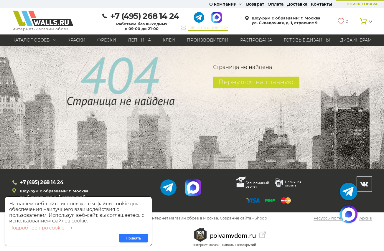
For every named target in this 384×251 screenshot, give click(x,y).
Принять (133, 238)
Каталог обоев (31, 40)
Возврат (255, 4)
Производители (207, 40)
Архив (365, 218)
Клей (169, 40)
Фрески (106, 40)
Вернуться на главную (256, 82)
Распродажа (256, 40)
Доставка (297, 4)
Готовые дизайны (307, 40)
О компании (223, 4)
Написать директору (208, 27)
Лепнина (139, 40)
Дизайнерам (356, 40)
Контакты (321, 4)
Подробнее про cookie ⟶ (40, 228)
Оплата (276, 4)
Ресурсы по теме (330, 218)
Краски (76, 40)
